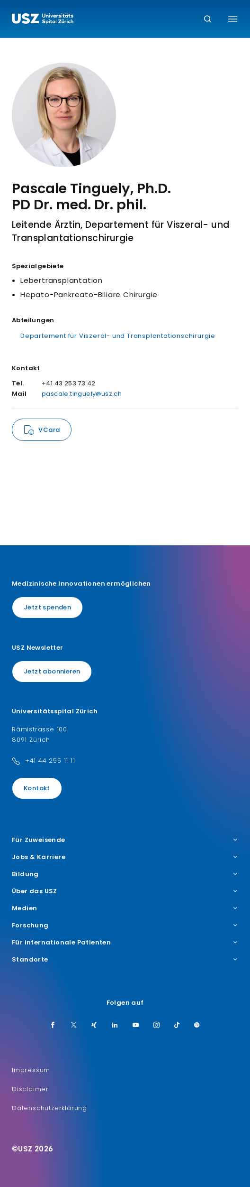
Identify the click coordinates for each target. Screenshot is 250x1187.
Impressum (31, 1070)
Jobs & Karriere (125, 857)
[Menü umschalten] (232, 19)
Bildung (125, 874)
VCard (49, 429)
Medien (125, 908)
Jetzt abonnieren (52, 671)
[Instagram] (156, 1025)
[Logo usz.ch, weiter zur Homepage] (42, 20)
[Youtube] (136, 1025)
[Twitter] (74, 1025)
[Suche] (207, 19)
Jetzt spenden (47, 607)
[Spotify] (197, 1025)
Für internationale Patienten (125, 942)
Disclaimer (30, 1089)
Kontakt (37, 788)
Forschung (125, 925)
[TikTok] (177, 1025)
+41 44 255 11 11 (50, 760)
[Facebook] (53, 1025)
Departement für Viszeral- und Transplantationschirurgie (117, 335)
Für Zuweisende (125, 840)
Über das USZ (125, 891)
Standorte (125, 959)
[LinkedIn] (115, 1025)
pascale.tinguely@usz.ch (82, 393)
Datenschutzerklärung (49, 1107)
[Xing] (94, 1025)
